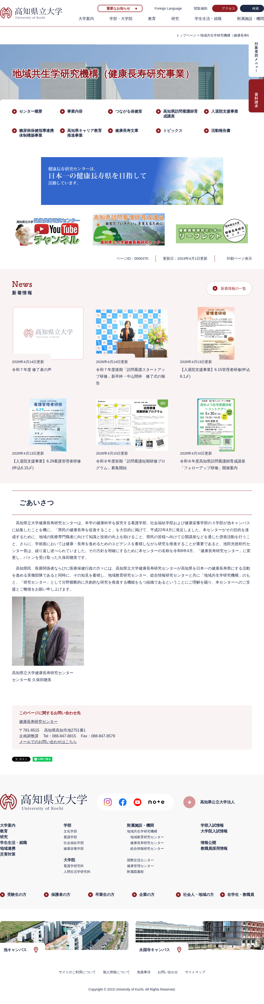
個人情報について (116, 972)
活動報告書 (220, 131)
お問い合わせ (168, 972)
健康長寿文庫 (126, 131)
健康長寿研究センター (38, 722)
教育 (152, 19)
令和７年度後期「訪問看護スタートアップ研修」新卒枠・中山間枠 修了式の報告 (130, 376)
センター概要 (30, 111)
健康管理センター (140, 866)
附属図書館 (135, 872)
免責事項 (143, 972)
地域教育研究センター (147, 837)
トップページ (186, 35)
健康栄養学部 (74, 848)
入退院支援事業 (224, 111)
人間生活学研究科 (77, 872)
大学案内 (86, 19)
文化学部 (70, 831)
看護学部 (70, 837)
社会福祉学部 (74, 843)
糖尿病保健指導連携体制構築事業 (36, 133)
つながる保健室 (128, 111)
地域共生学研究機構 (142, 831)
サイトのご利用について (77, 972)
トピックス (172, 131)
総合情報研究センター (147, 848)
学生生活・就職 (208, 19)
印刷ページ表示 (239, 258)
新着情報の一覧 (233, 288)
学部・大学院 (120, 19)
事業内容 (75, 111)
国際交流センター (140, 860)
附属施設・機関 (250, 19)
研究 (175, 19)
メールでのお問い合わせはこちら (48, 742)
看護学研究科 (74, 866)
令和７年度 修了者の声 (31, 370)
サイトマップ (195, 972)
